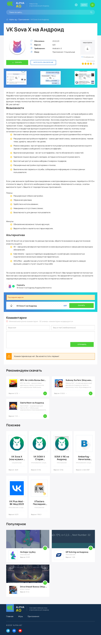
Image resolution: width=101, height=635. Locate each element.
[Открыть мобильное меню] (92, 4)
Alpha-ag (13, 19)
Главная (9, 616)
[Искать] (91, 12)
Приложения (23, 19)
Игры (20, 616)
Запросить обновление (43, 62)
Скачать (18, 62)
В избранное (89, 57)
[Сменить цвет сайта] (76, 5)
